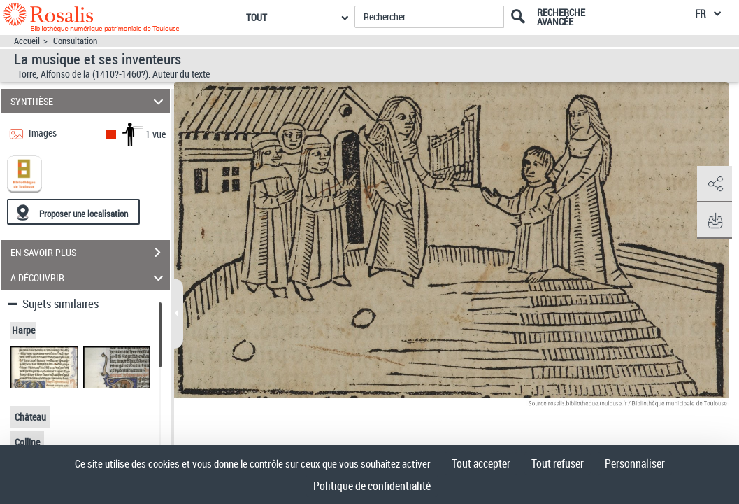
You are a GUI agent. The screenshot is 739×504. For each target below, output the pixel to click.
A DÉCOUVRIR (89, 277)
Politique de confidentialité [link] (372, 485)
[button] (714, 184)
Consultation (75, 41)
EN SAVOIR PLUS (90, 252)
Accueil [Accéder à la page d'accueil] (27, 41)
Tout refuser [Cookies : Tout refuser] (557, 463)
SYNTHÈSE (89, 101)
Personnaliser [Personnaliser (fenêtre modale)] (635, 463)
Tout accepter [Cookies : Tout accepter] (481, 463)
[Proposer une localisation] (73, 212)
